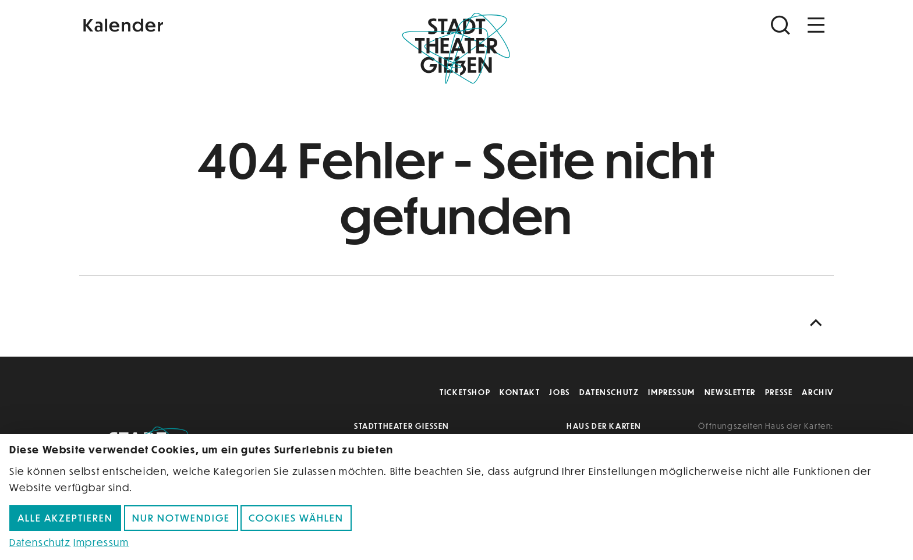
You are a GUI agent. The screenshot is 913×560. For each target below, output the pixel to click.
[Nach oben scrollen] (819, 323)
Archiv (818, 392)
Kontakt (520, 392)
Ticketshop (465, 392)
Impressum (671, 392)
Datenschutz (609, 392)
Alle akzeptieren (65, 518)
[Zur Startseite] (456, 50)
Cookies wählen (296, 518)
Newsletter (730, 392)
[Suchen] (782, 25)
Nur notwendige (181, 518)
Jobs (559, 392)
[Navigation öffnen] (816, 25)
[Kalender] (205, 24)
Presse (779, 392)
